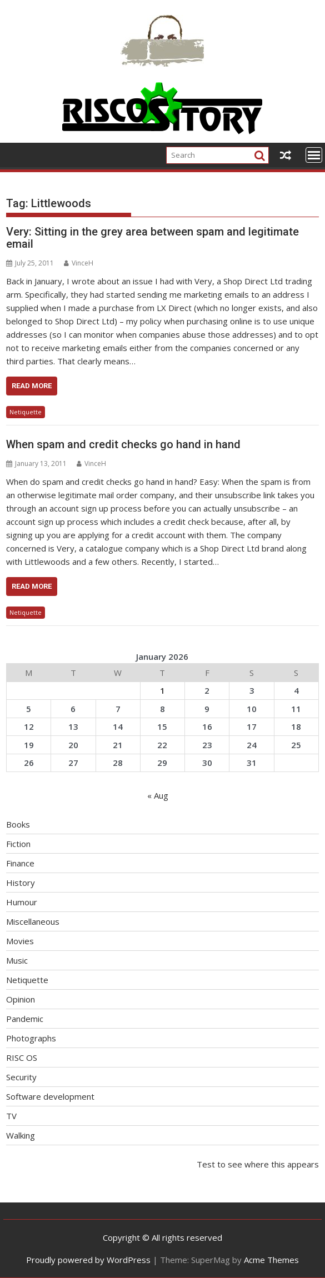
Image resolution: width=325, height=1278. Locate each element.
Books (18, 824)
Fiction (18, 843)
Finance (20, 863)
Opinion (20, 999)
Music (17, 960)
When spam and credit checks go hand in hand (123, 444)
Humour (21, 902)
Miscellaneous (32, 921)
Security (21, 1076)
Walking (20, 1135)
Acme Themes (271, 1259)
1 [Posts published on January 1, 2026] (162, 690)
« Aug (157, 795)
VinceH (78, 263)
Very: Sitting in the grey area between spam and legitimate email (152, 237)
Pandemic (24, 1018)
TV (11, 1115)
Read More (32, 386)
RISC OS (21, 1057)
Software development (50, 1096)
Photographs (31, 1038)
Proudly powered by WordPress (88, 1259)
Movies (20, 940)
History (20, 882)
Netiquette (25, 412)
